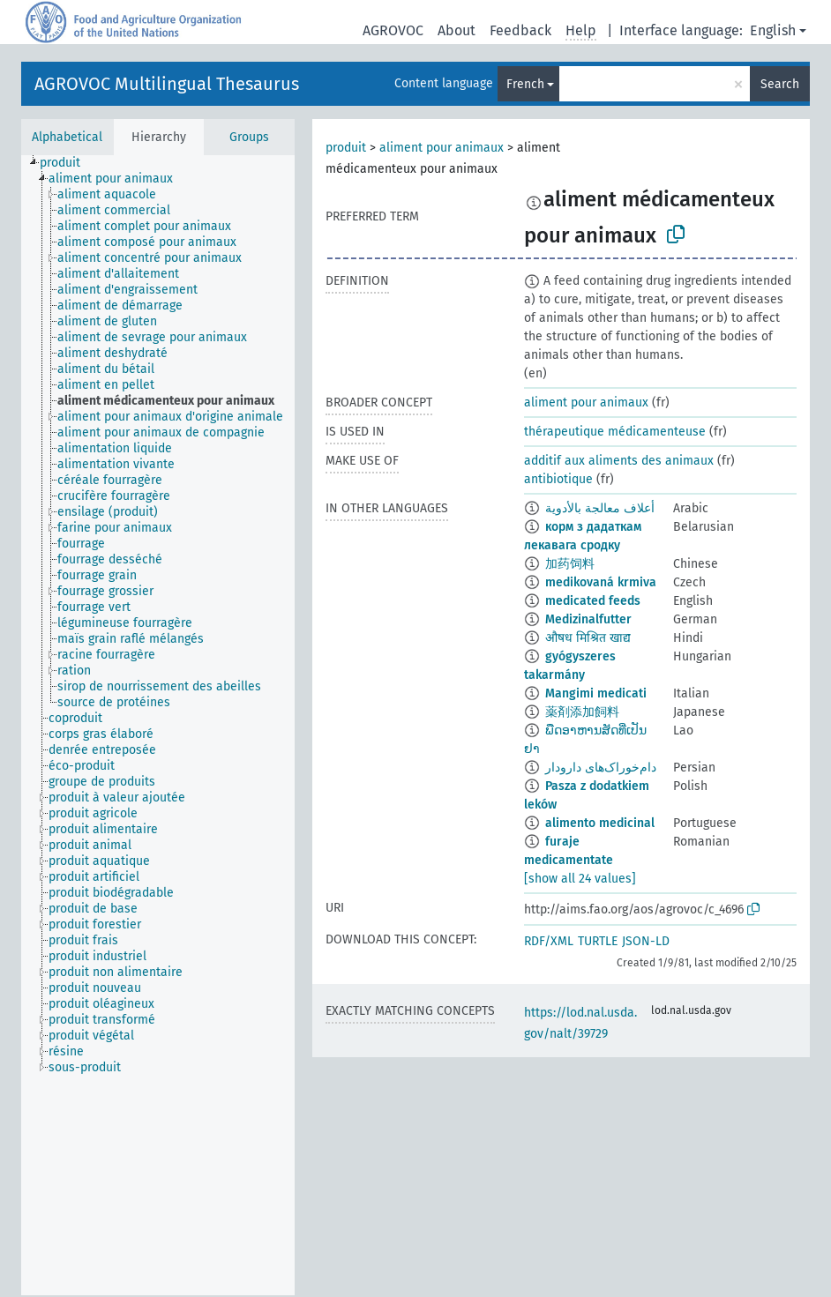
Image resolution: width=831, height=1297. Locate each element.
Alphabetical (67, 137)
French (525, 84)
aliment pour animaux (441, 147)
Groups (249, 137)
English (773, 30)
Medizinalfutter (588, 619)
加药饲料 (570, 563)
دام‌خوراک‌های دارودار (600, 767)
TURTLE (598, 941)
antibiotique (558, 479)
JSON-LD (646, 941)
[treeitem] (67, 163)
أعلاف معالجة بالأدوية (600, 508)
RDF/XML (548, 941)
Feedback (520, 30)
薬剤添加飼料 (582, 711)
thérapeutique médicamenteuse (615, 431)
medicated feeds (592, 600)
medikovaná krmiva (600, 582)
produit (346, 147)
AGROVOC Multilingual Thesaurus (166, 83)
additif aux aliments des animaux (619, 460)
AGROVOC (393, 30)
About (456, 30)
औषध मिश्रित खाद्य (588, 637)
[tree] (158, 725)
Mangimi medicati (596, 693)
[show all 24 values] (580, 878)
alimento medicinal (600, 823)
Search (779, 84)
